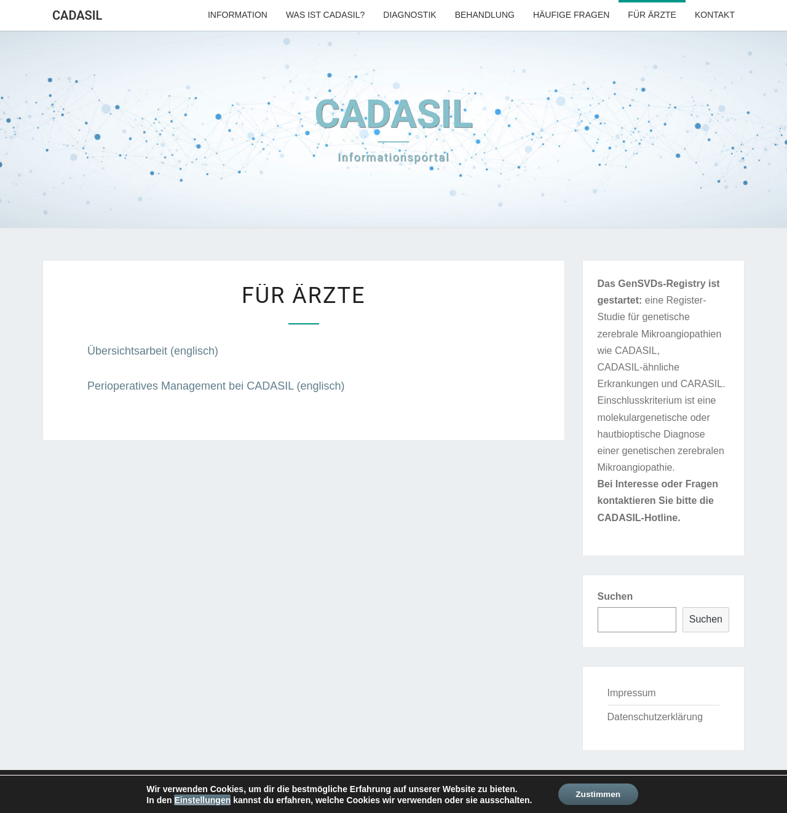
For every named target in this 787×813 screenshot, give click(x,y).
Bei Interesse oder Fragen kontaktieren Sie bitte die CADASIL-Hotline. (658, 500)
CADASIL (77, 15)
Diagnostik (409, 15)
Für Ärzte (652, 15)
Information (237, 15)
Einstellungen (201, 799)
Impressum (631, 693)
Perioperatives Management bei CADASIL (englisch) (216, 386)
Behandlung (485, 15)
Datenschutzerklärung (655, 717)
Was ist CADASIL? (325, 15)
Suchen (615, 596)
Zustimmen (598, 794)
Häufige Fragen (571, 15)
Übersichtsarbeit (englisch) (152, 351)
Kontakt (715, 15)
